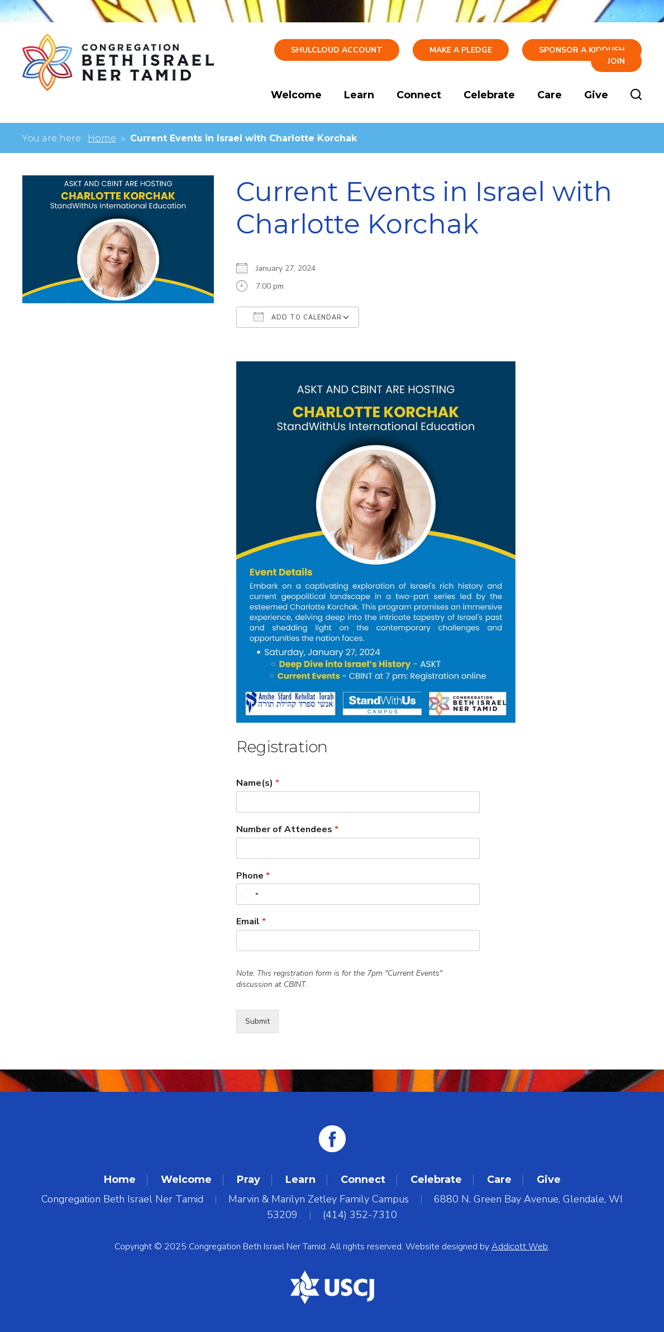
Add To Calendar (298, 317)
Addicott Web (519, 1246)
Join (616, 61)
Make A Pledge (460, 50)
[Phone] (358, 894)
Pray (248, 1179)
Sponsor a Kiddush (582, 50)
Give (596, 95)
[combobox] (249, 894)
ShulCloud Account (337, 50)
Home (102, 138)
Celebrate (489, 95)
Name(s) (257, 783)
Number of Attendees (287, 830)
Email (251, 922)
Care (549, 95)
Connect (419, 95)
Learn (359, 95)
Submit (257, 1021)
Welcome (296, 95)
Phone (253, 876)
